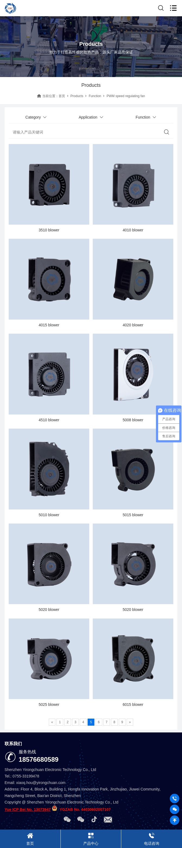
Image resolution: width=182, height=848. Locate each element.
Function (95, 96)
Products (77, 96)
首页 (62, 96)
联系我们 (13, 743)
